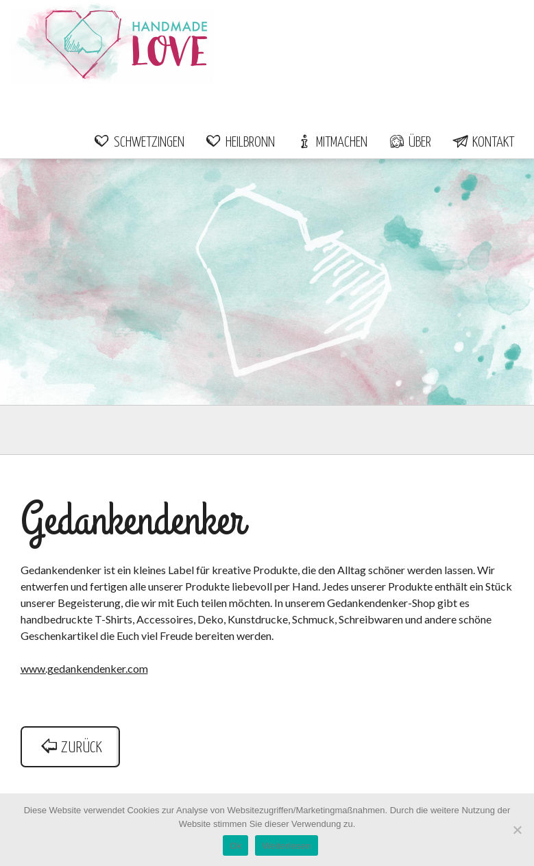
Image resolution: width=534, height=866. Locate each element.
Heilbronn (240, 142)
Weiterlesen (286, 846)
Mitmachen (331, 142)
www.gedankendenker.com (84, 668)
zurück (70, 748)
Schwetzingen (138, 142)
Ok (235, 846)
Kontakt (483, 142)
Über (409, 142)
